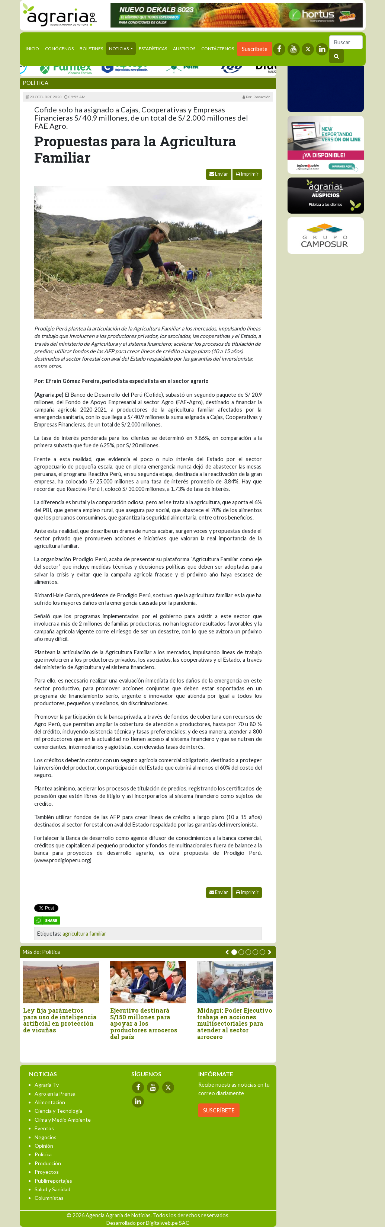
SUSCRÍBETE (219, 1110)
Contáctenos (217, 48)
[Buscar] (346, 42)
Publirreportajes (53, 1181)
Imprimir (247, 174)
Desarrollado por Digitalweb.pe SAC (147, 1223)
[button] (234, 952)
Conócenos (59, 48)
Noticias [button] (119, 48)
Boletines (91, 48)
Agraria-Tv (47, 1084)
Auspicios (184, 48)
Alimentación (50, 1102)
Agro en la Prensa (55, 1093)
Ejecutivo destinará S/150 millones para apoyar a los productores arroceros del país (143, 1023)
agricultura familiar (84, 933)
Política (35, 83)
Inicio (34, 48)
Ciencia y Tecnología (58, 1111)
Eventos (44, 1128)
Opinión (44, 1146)
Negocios (46, 1137)
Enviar (218, 174)
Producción (48, 1163)
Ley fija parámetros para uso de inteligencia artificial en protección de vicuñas (60, 1020)
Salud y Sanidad (52, 1189)
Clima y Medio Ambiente (63, 1119)
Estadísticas (153, 48)
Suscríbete (254, 49)
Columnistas (49, 1198)
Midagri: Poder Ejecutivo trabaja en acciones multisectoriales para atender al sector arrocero (234, 1023)
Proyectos (47, 1172)
